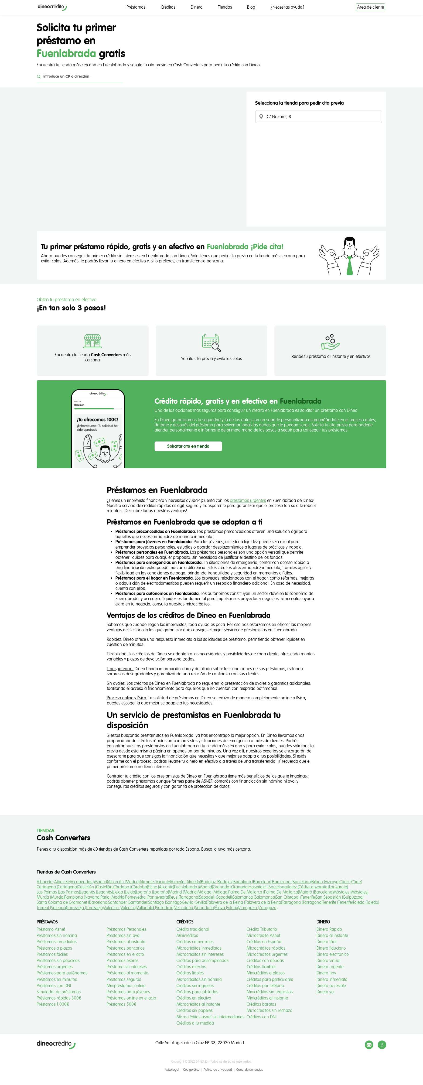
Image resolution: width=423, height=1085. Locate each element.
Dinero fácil (326, 941)
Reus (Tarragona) (184, 897)
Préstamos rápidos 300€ (59, 998)
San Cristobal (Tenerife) (296, 897)
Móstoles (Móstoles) (350, 892)
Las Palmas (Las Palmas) (58, 892)
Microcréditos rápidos (266, 948)
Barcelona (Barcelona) (292, 882)
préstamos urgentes (248, 500)
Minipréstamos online (126, 985)
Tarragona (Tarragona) (302, 902)
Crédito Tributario (262, 929)
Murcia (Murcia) (50, 897)
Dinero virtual (328, 960)
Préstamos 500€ (121, 1004)
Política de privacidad (218, 1070)
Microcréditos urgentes (267, 954)
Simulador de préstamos (59, 992)
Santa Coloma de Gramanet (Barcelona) (72, 902)
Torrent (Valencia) (52, 908)
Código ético (191, 1070)
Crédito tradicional (192, 929)
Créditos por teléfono (265, 985)
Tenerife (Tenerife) (337, 902)
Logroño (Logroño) (152, 892)
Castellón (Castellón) (95, 887)
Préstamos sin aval (123, 935)
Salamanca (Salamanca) (254, 897)
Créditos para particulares (270, 979)
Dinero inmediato (331, 979)
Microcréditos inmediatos (198, 948)
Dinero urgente (329, 967)
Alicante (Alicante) (155, 882)
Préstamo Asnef (51, 929)
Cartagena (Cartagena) (57, 887)
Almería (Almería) (186, 882)
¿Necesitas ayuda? (287, 7)
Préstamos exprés (122, 960)
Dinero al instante (332, 935)
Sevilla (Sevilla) (195, 902)
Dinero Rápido (329, 929)
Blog (251, 7)
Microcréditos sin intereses (200, 954)
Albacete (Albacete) (54, 882)
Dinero (197, 7)
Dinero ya (325, 992)
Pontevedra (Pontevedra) (147, 897)
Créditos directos (191, 967)
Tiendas (225, 7)
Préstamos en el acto (125, 954)
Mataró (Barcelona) (316, 892)
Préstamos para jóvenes (128, 992)
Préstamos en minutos (57, 979)
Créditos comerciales (194, 941)
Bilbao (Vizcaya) (325, 882)
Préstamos (136, 7)
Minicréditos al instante (267, 998)
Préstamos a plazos (54, 948)
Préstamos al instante (126, 941)
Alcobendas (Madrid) (89, 882)
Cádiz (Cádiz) (350, 882)
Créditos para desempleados (202, 960)
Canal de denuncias (249, 1070)
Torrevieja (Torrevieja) (85, 908)
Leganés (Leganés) (96, 892)
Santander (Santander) (128, 902)
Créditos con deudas (265, 960)
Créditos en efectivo (193, 998)
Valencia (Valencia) (120, 908)
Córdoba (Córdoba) (130, 887)
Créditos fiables (190, 973)
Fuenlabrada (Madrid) (193, 887)
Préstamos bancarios (126, 948)
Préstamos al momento (127, 973)
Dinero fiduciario (331, 948)
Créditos (168, 7)
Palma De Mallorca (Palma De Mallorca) (263, 892)
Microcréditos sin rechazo (269, 1010)
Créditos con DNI (262, 1017)
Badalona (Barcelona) (252, 882)
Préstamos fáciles (52, 954)
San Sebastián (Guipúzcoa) (339, 897)
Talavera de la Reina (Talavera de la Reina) (244, 902)
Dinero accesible (331, 985)
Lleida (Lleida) (124, 892)
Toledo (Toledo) (366, 902)
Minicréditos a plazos (266, 973)
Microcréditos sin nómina (199, 979)
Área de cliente (370, 7)
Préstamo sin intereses (127, 967)
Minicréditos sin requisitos (270, 992)
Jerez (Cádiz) (298, 887)
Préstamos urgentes (55, 967)
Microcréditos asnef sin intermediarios (210, 1017)
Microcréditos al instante (198, 1004)
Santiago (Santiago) (165, 902)
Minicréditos (187, 935)
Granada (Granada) (230, 887)
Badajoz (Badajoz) (217, 882)
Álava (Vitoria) (227, 908)
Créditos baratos (261, 1004)
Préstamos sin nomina (57, 935)
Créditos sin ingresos (195, 985)
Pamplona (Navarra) (82, 897)
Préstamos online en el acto (131, 998)
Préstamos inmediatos (57, 941)
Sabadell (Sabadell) (216, 897)
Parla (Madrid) (112, 897)
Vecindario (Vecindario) (194, 908)
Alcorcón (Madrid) (123, 882)
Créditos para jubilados (197, 992)
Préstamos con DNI (54, 985)
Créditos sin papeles (194, 1010)
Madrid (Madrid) (183, 892)
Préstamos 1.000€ (53, 1004)
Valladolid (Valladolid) (155, 908)
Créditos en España (264, 941)
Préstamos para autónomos (62, 973)
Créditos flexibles (261, 967)
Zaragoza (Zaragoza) (258, 908)
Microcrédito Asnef (263, 935)
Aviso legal (172, 1070)
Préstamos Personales (126, 929)
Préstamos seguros (124, 979)
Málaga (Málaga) (212, 892)
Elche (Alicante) (161, 887)
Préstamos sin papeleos (58, 960)
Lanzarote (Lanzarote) (328, 887)
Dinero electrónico (332, 954)
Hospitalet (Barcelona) (268, 887)
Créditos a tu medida (195, 1023)
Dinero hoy (326, 973)
